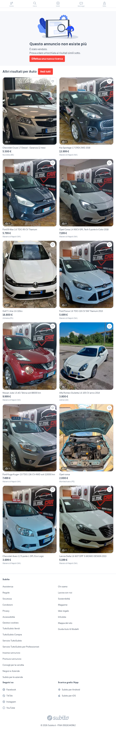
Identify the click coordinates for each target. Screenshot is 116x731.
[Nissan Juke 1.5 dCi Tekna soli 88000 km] (30, 361)
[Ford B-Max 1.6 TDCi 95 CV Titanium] (30, 198)
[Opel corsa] (86, 443)
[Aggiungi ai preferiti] (52, 81)
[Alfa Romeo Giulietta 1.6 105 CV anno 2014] (86, 361)
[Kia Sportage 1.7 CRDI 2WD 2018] (86, 116)
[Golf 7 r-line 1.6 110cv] (30, 280)
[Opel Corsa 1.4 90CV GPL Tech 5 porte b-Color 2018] (86, 198)
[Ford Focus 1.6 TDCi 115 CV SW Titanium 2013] (86, 280)
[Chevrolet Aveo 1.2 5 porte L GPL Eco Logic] (30, 525)
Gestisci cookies (11, 622)
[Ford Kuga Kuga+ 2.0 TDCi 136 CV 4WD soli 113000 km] (30, 443)
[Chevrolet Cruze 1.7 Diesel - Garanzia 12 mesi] (30, 116)
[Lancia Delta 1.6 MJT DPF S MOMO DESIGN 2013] (86, 525)
